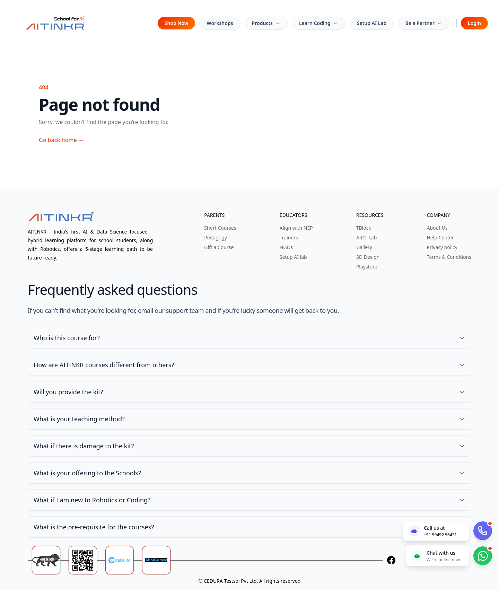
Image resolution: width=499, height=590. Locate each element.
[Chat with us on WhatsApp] (437, 555)
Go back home (61, 140)
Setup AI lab (293, 257)
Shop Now (177, 23)
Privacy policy (442, 247)
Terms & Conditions (449, 257)
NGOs (286, 247)
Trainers (289, 237)
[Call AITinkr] (482, 530)
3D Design (368, 257)
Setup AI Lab (372, 23)
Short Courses (220, 227)
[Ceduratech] (123, 560)
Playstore (366, 266)
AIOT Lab (366, 237)
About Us (437, 227)
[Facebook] (391, 560)
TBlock (363, 227)
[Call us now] (436, 530)
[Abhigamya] (160, 560)
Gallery (364, 247)
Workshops (220, 23)
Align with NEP (296, 227)
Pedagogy (215, 237)
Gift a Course (219, 247)
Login (474, 23)
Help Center (440, 237)
